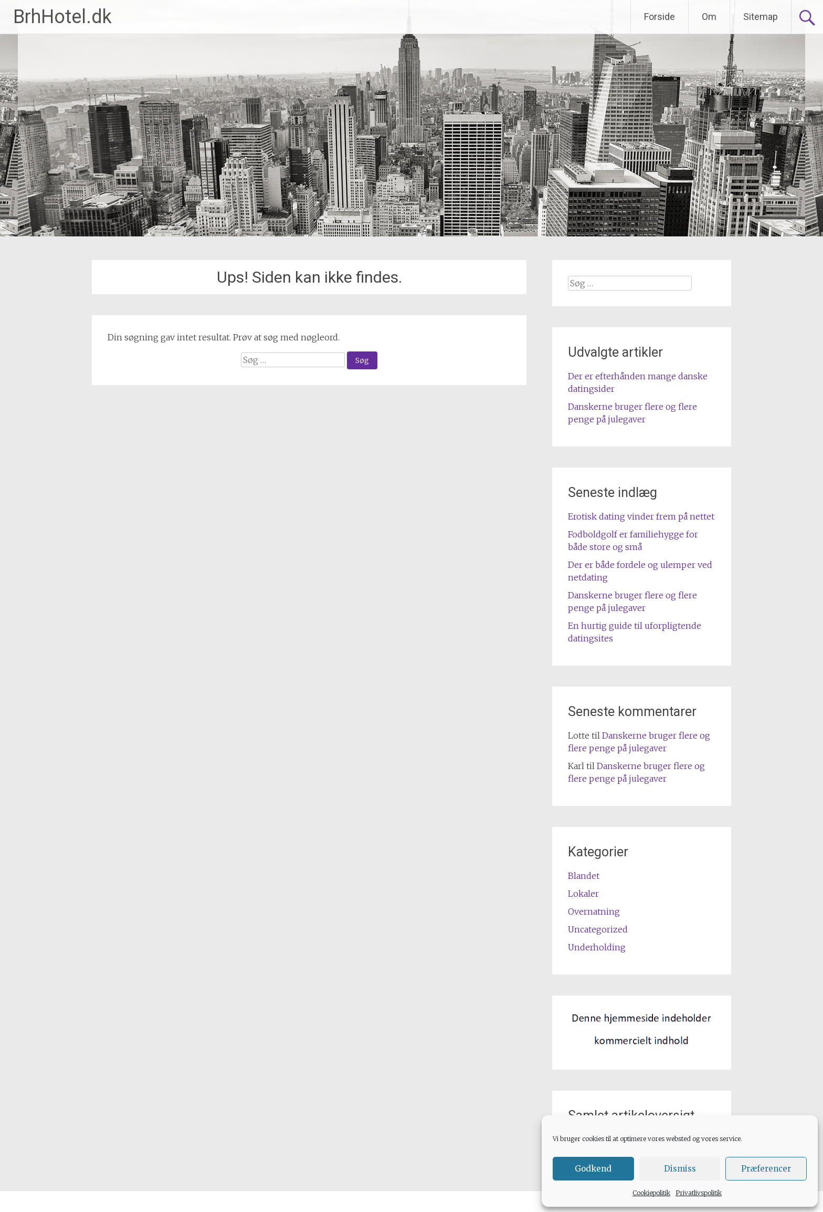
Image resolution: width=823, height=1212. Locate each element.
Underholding (597, 947)
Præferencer (766, 1169)
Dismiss (680, 1169)
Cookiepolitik (651, 1193)
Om (709, 16)
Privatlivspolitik (699, 1193)
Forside (659, 16)
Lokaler (583, 893)
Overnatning (594, 911)
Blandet (583, 876)
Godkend (593, 1169)
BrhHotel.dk (62, 17)
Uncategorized (598, 929)
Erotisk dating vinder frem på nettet (641, 516)
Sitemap (760, 16)
